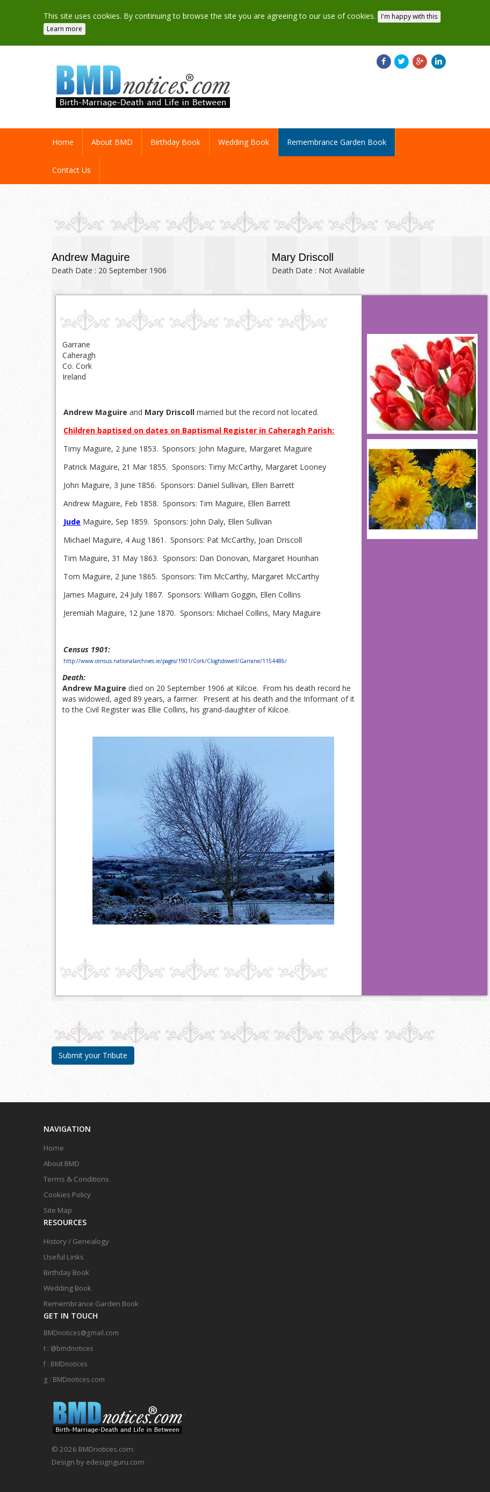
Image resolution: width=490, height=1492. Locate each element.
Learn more (64, 23)
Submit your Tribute (93, 1050)
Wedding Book (243, 137)
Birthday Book (175, 137)
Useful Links (64, 1252)
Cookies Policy (67, 1190)
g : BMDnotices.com (74, 1374)
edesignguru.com (115, 1457)
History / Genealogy (76, 1236)
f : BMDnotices (66, 1359)
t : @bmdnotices (68, 1343)
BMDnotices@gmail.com (81, 1328)
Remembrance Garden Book (336, 137)
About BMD (112, 137)
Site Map (58, 1205)
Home (67, 137)
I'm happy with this (409, 11)
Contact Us (71, 165)
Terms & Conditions (76, 1174)
